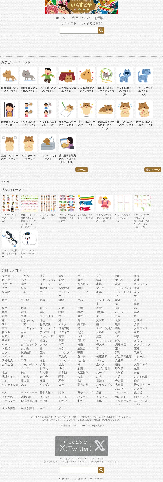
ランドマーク (48, 328)
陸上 (61, 392)
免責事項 (99, 425)
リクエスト (68, 23)
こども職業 (103, 368)
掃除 (61, 312)
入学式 (119, 372)
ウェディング (29, 328)
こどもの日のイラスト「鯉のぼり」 (85, 217)
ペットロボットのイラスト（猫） (125, 91)
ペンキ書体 (9, 408)
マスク (62, 324)
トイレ (6, 356)
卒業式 (62, 356)
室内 (118, 348)
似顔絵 (100, 312)
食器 (80, 332)
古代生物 (7, 364)
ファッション (48, 279)
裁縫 (118, 364)
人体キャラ (141, 364)
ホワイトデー (29, 392)
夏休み (6, 332)
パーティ (82, 291)
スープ (100, 372)
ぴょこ (100, 360)
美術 (42, 312)
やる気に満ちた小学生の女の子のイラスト (104, 217)
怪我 (23, 332)
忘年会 (44, 376)
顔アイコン (141, 396)
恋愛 (99, 308)
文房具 (100, 320)
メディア (63, 332)
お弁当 (81, 360)
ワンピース (122, 392)
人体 (61, 308)
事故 (80, 279)
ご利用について (80, 18)
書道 (80, 380)
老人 (137, 291)
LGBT (24, 384)
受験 (80, 308)
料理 (23, 287)
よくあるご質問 (91, 23)
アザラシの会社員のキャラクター (9, 253)
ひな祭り (45, 396)
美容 (137, 312)
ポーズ (81, 275)
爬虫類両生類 (123, 356)
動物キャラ (46, 287)
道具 (137, 275)
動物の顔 (82, 384)
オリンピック (104, 340)
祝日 (42, 380)
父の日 (25, 380)
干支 (23, 324)
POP (5, 344)
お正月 (44, 308)
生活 (80, 300)
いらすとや (77, 478)
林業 (118, 376)
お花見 (44, 368)
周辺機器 (120, 344)
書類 (118, 328)
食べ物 (119, 279)
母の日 (119, 380)
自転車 (81, 340)
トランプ (63, 400)
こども (25, 275)
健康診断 (101, 356)
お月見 (62, 396)
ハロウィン (65, 360)
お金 (118, 275)
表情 (23, 312)
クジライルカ (10, 384)
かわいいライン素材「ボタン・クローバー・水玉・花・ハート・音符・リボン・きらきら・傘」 (28, 224)
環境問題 (63, 328)
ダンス (44, 344)
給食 (137, 372)
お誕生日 (26, 352)
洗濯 (42, 360)
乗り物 (25, 300)
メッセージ (46, 336)
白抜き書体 (27, 408)
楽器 (99, 336)
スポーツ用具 (104, 328)
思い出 (25, 348)
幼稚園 (6, 340)
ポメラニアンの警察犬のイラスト (28, 253)
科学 (4, 312)
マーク (100, 287)
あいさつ (101, 364)
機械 (80, 287)
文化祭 (119, 360)
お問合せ (101, 18)
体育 (61, 344)
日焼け (100, 380)
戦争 (4, 316)
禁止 (80, 376)
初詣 (23, 372)
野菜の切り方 (85, 392)
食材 (118, 320)
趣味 (137, 279)
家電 (118, 283)
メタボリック (142, 344)
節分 (137, 380)
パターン (82, 396)
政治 (118, 332)
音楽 (137, 287)
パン (118, 336)
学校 (23, 279)
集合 (61, 348)
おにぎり (120, 388)
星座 (99, 392)
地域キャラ (9, 376)
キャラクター (142, 283)
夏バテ (81, 356)
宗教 (137, 336)
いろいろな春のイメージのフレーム (123, 217)
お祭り (100, 332)
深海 (42, 364)
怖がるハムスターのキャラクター (144, 125)
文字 (4, 287)
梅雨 (80, 344)
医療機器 (63, 287)
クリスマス (141, 328)
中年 (137, 332)
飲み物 (6, 291)
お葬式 (6, 348)
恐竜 (61, 376)
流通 (137, 348)
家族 (99, 283)
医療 (61, 279)
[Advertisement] (81, 47)
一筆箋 (44, 400)
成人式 (138, 392)
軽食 (137, 304)
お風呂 (138, 320)
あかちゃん (27, 320)
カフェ (6, 352)
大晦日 (119, 384)
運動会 (81, 348)
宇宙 (80, 352)
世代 (61, 368)
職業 (42, 275)
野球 (118, 352)
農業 (61, 340)
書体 (99, 400)
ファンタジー (48, 316)
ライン (138, 360)
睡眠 (80, 312)
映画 (23, 336)
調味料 (81, 324)
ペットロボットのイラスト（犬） (144, 91)
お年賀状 (45, 324)
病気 (61, 275)
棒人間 (100, 344)
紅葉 (99, 376)
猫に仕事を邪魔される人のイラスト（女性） (67, 159)
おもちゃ (82, 283)
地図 (80, 368)
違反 (99, 279)
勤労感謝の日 (29, 400)
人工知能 (82, 372)
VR (4, 380)
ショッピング (123, 287)
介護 (137, 324)
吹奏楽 (138, 352)
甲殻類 (119, 368)
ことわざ (139, 388)
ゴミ (80, 336)
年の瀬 (44, 372)
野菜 (23, 308)
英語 (42, 352)
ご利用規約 (64, 425)
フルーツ (7, 324)
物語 (118, 324)
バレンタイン (66, 352)
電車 (61, 336)
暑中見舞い (46, 392)
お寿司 (138, 340)
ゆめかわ (7, 396)
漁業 (61, 364)
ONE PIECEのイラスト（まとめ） (10, 217)
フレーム (139, 356)
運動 (118, 308)
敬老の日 (26, 396)
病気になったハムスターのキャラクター (106, 125)
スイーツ (45, 283)
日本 (23, 291)
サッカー (101, 352)
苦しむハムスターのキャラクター (125, 125)
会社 (99, 275)
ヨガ (61, 384)
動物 (61, 300)
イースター (9, 400)
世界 (23, 316)
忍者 (61, 380)
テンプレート (48, 332)
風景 (80, 316)
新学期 (62, 372)
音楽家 (25, 376)
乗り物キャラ (142, 384)
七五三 (81, 400)
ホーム (60, 18)
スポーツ (7, 283)
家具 (99, 291)
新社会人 (7, 360)
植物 (42, 320)
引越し (44, 340)
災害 (4, 308)
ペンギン (45, 384)
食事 (4, 300)
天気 (23, 360)
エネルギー (27, 340)
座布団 (6, 336)
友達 (118, 300)
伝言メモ (120, 396)
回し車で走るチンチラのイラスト (106, 91)
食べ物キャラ (29, 344)
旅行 (61, 283)
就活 (118, 316)
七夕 (4, 392)
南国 (4, 328)
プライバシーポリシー (83, 425)
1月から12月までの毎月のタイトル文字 (66, 217)
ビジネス (7, 279)
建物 (23, 283)
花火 (4, 372)
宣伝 (42, 408)
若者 (42, 300)
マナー (138, 296)
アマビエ (101, 396)
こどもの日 (141, 376)
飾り (118, 340)
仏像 (137, 368)
